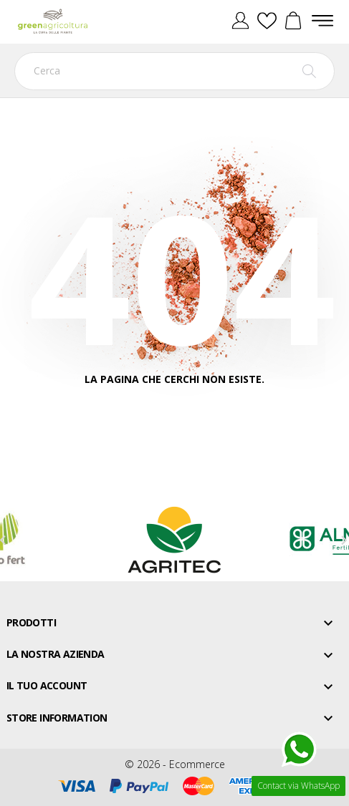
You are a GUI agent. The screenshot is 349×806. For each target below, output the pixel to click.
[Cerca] (174, 71)
